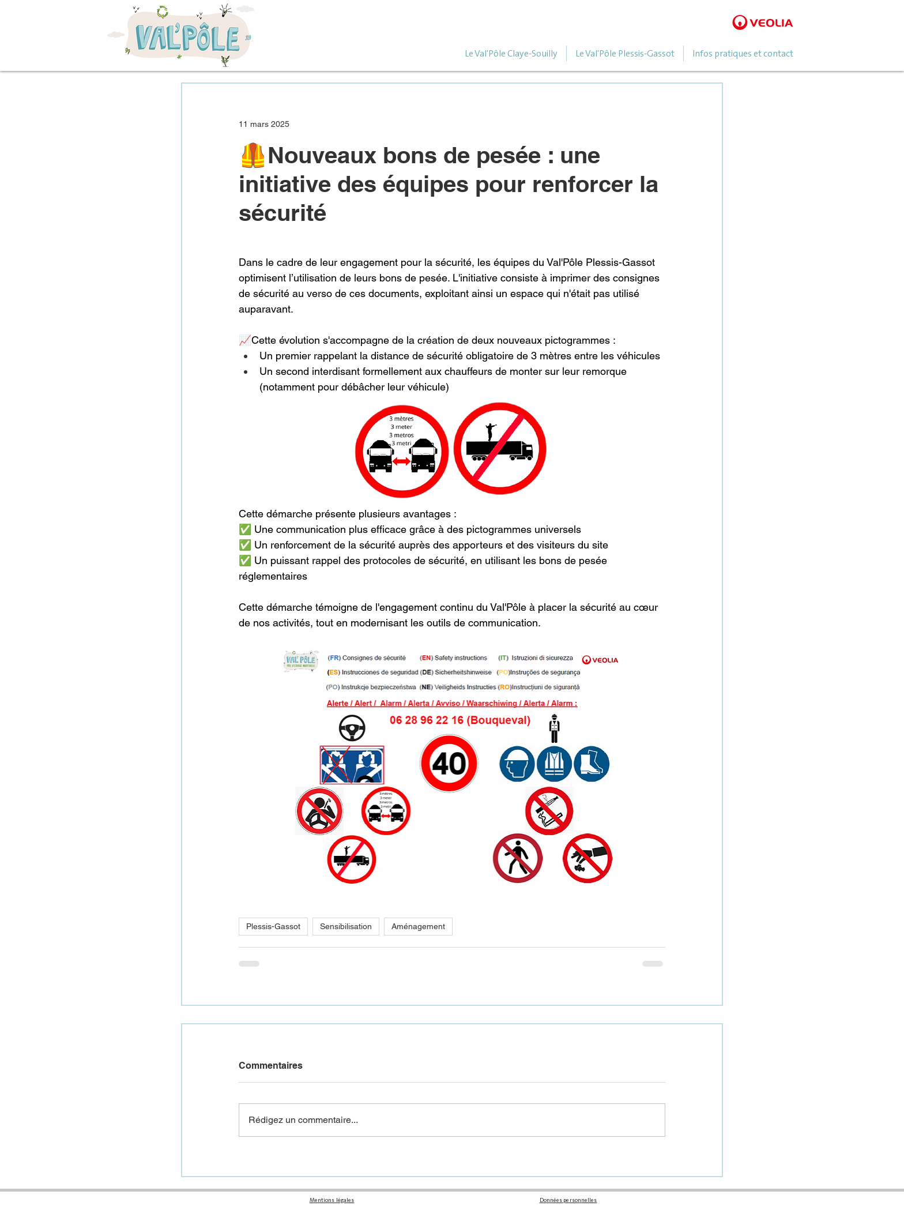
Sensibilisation (346, 926)
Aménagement (418, 926)
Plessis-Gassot (273, 926)
